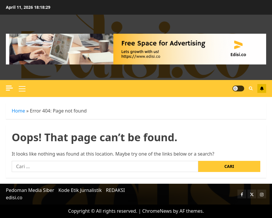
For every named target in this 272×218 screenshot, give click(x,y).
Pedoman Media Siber (30, 190)
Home (18, 111)
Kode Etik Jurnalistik (80, 190)
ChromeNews (157, 211)
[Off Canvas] (9, 88)
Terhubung (261, 88)
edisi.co (14, 197)
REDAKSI (115, 190)
